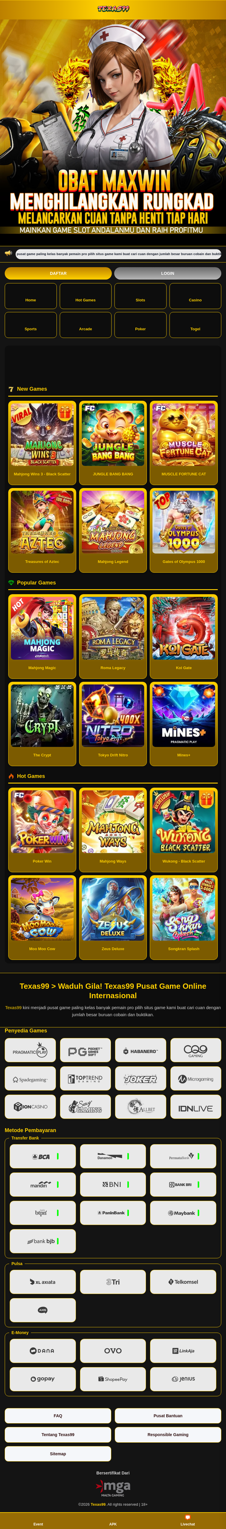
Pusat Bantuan (168, 1415)
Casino (195, 295)
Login (167, 273)
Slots (140, 295)
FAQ (58, 1415)
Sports (31, 324)
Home (30, 295)
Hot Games (85, 295)
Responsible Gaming (167, 1434)
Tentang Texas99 (57, 1434)
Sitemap (58, 1453)
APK (113, 1520)
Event (38, 1520)
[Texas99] (113, 9)
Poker (140, 324)
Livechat (188, 1520)
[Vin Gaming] (113, 1487)
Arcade (85, 324)
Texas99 (13, 1007)
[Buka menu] (10, 9)
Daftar (58, 273)
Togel (195, 324)
